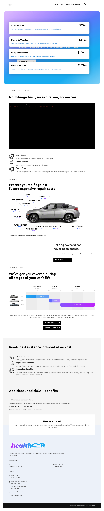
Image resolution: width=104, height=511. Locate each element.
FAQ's (11, 464)
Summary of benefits (16, 467)
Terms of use (57, 467)
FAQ (62, 4)
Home (56, 4)
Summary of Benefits (73, 4)
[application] (52, 126)
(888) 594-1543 (15, 483)
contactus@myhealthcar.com (19, 492)
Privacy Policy (58, 464)
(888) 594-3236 (15, 488)
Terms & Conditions (90, 505)
